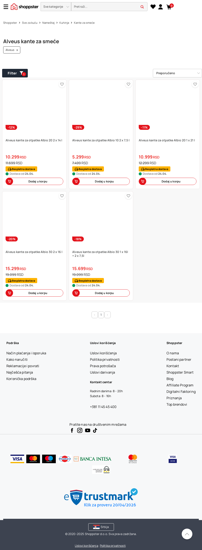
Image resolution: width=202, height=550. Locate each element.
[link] (160, 6)
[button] (56, 6)
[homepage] (24, 6)
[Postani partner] (179, 359)
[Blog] (170, 378)
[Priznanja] (174, 398)
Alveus (12, 50)
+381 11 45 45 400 (103, 406)
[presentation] (101, 7)
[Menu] (7, 7)
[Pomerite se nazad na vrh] (187, 534)
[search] (109, 6)
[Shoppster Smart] (180, 372)
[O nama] (173, 353)
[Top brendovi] (177, 404)
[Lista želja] (153, 7)
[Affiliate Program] (180, 385)
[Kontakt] (173, 366)
